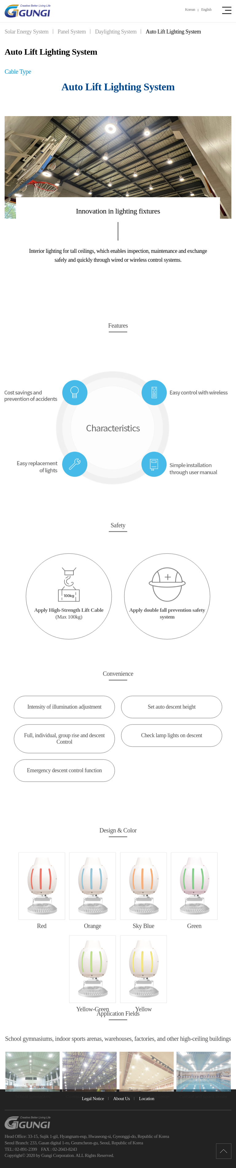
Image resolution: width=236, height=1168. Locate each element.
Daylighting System (115, 32)
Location (146, 1098)
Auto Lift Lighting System (173, 32)
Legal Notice (93, 1098)
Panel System (72, 32)
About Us (121, 1098)
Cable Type (18, 71)
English (206, 9)
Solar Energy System (27, 32)
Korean (190, 9)
